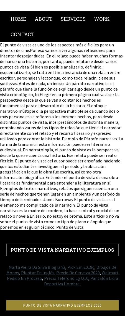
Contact (22, 34)
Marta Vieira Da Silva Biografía (37, 267)
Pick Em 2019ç (81, 267)
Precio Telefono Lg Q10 (66, 278)
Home (18, 18)
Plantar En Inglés (37, 272)
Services (73, 18)
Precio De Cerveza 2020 (78, 272)
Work (102, 18)
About (43, 18)
